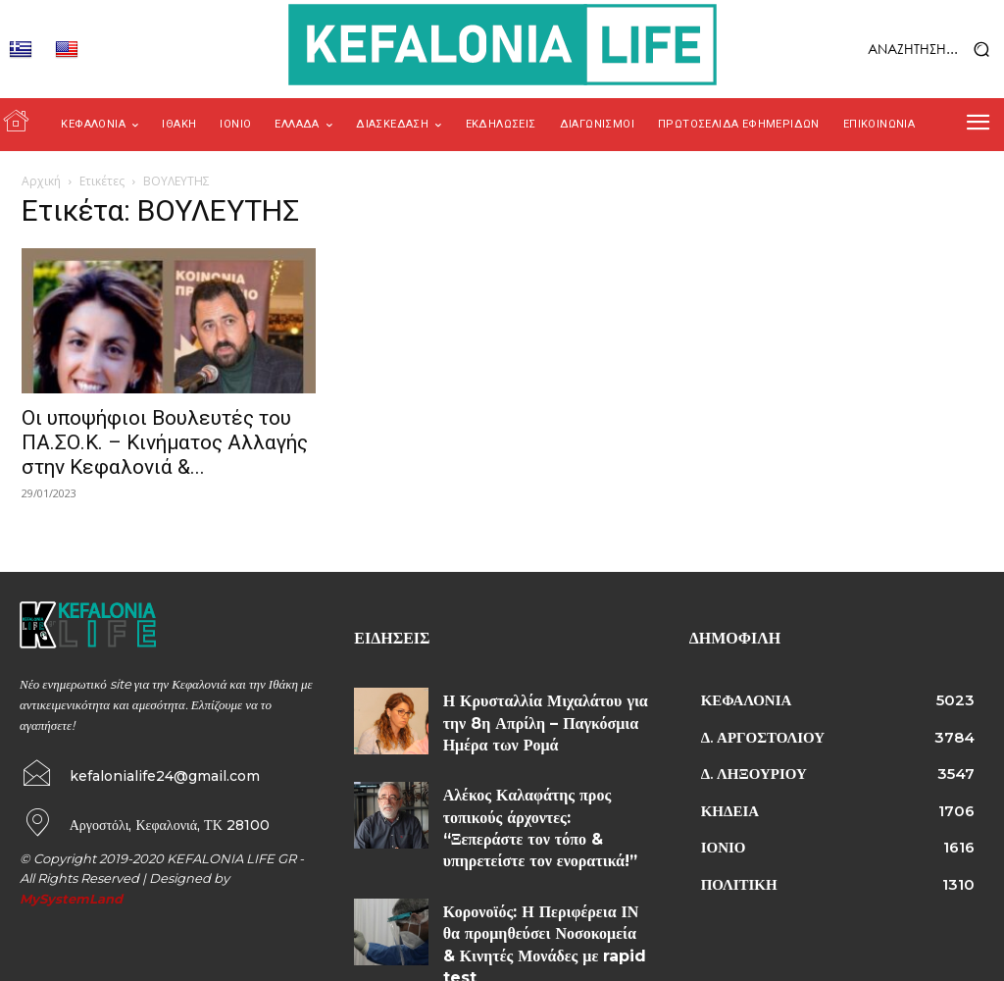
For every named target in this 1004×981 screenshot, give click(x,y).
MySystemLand (71, 896)
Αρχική (41, 181)
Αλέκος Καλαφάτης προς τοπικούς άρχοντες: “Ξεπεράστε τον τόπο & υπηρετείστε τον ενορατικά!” (537, 803)
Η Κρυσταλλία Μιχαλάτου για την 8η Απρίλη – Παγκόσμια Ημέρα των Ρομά (544, 717)
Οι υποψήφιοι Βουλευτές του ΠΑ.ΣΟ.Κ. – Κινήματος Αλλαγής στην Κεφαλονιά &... (165, 442)
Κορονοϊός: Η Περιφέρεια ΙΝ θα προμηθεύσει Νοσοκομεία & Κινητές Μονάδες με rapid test (542, 889)
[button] (893, 49)
